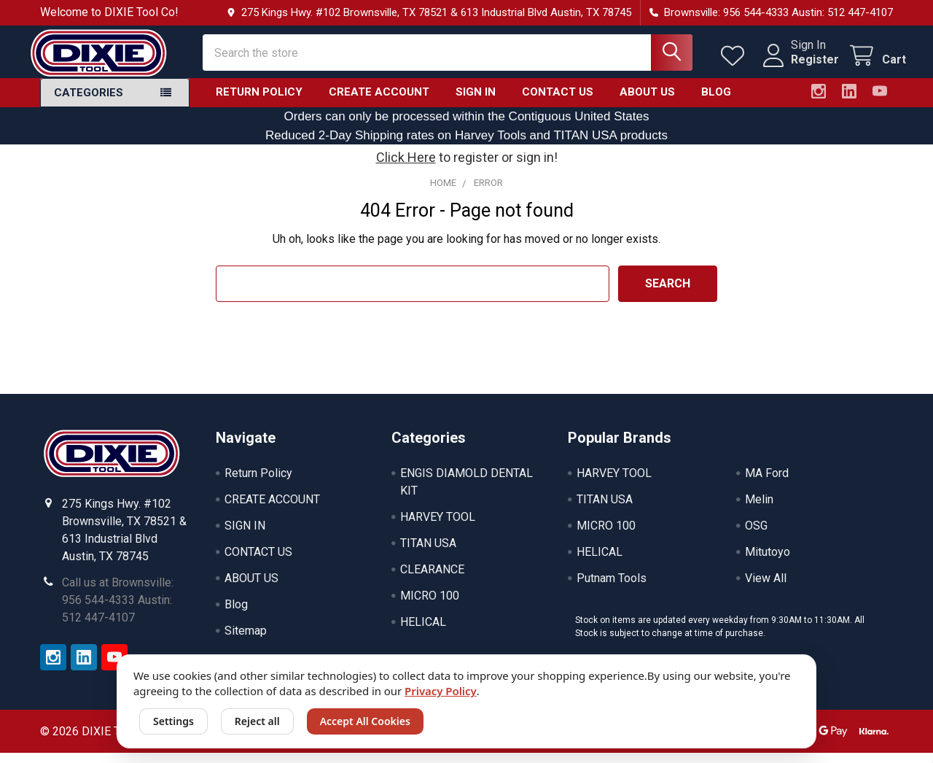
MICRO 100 (429, 606)
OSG (756, 536)
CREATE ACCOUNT (379, 102)
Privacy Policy (441, 690)
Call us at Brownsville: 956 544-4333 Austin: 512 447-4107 (117, 610)
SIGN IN (476, 102)
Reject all (257, 721)
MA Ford (767, 483)
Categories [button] (88, 102)
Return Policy (259, 102)
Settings (173, 721)
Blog (716, 102)
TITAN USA (428, 553)
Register (802, 66)
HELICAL (423, 632)
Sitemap (246, 641)
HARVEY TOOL (437, 527)
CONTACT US (557, 102)
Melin (759, 509)
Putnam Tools (612, 588)
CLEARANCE (432, 579)
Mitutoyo (767, 562)
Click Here (406, 167)
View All (765, 588)
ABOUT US (647, 102)
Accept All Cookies (365, 721)
